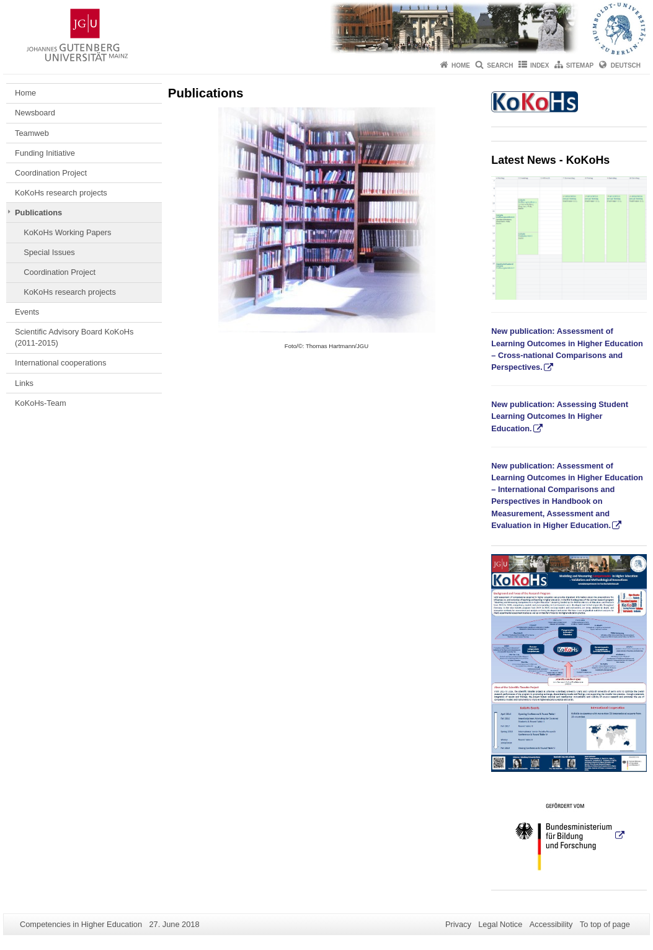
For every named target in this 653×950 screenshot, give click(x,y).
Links (24, 383)
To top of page (605, 924)
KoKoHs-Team (40, 403)
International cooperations (60, 362)
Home (460, 65)
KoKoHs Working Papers (67, 232)
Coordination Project (51, 172)
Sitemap (579, 65)
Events (27, 311)
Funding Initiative (45, 153)
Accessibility (551, 924)
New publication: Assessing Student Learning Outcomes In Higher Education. (559, 416)
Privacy (458, 924)
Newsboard (35, 112)
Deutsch (626, 65)
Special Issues (49, 252)
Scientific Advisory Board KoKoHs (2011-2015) (74, 337)
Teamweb (32, 133)
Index (539, 65)
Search (500, 65)
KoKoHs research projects (61, 192)
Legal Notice (500, 924)
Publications (38, 212)
